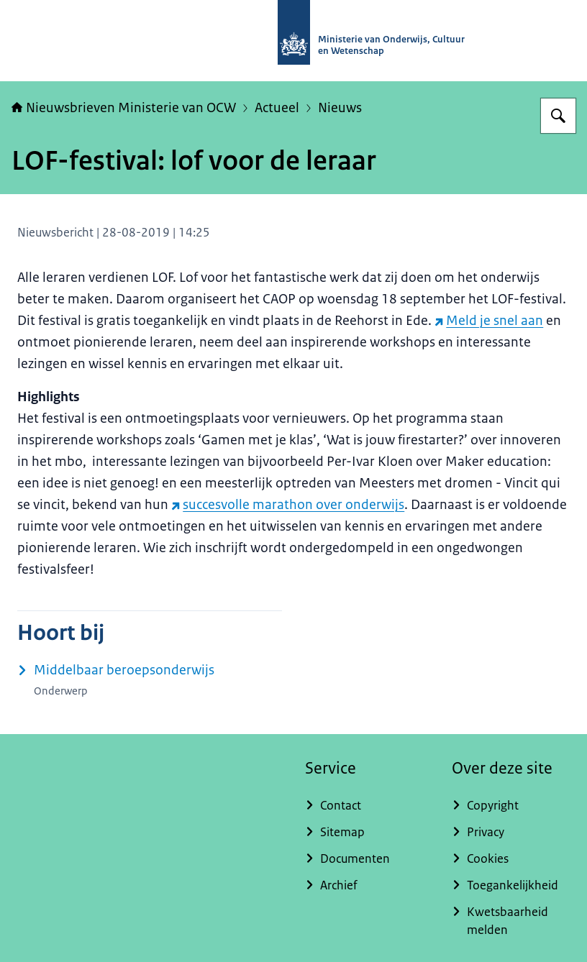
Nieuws (340, 107)
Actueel (277, 107)
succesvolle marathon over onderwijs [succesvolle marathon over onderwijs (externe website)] (287, 504)
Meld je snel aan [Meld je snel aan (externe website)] (488, 320)
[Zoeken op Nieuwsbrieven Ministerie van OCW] (558, 116)
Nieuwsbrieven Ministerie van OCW (124, 107)
